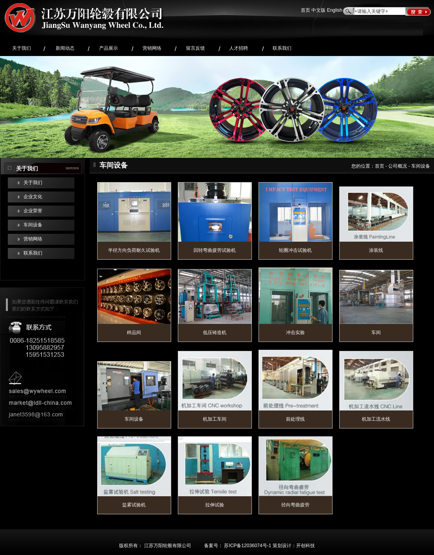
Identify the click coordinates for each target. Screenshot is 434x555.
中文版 (318, 10)
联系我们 (33, 253)
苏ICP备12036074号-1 (247, 545)
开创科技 (305, 545)
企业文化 (33, 196)
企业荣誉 (33, 210)
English (334, 10)
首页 (305, 10)
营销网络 (33, 239)
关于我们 (33, 182)
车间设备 (33, 225)
